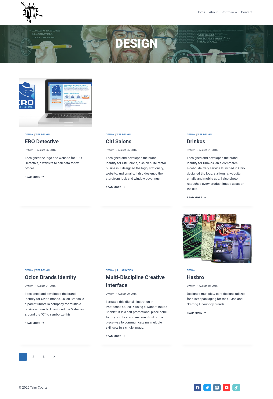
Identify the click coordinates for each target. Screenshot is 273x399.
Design (29, 134)
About (213, 12)
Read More (34, 176)
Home (201, 12)
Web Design (42, 134)
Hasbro (195, 277)
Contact (246, 12)
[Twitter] (207, 387)
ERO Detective (42, 141)
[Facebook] (198, 387)
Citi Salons (118, 141)
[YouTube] (227, 387)
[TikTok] (236, 387)
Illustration (124, 270)
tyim (30, 149)
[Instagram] (217, 387)
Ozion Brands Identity (50, 277)
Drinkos (196, 141)
